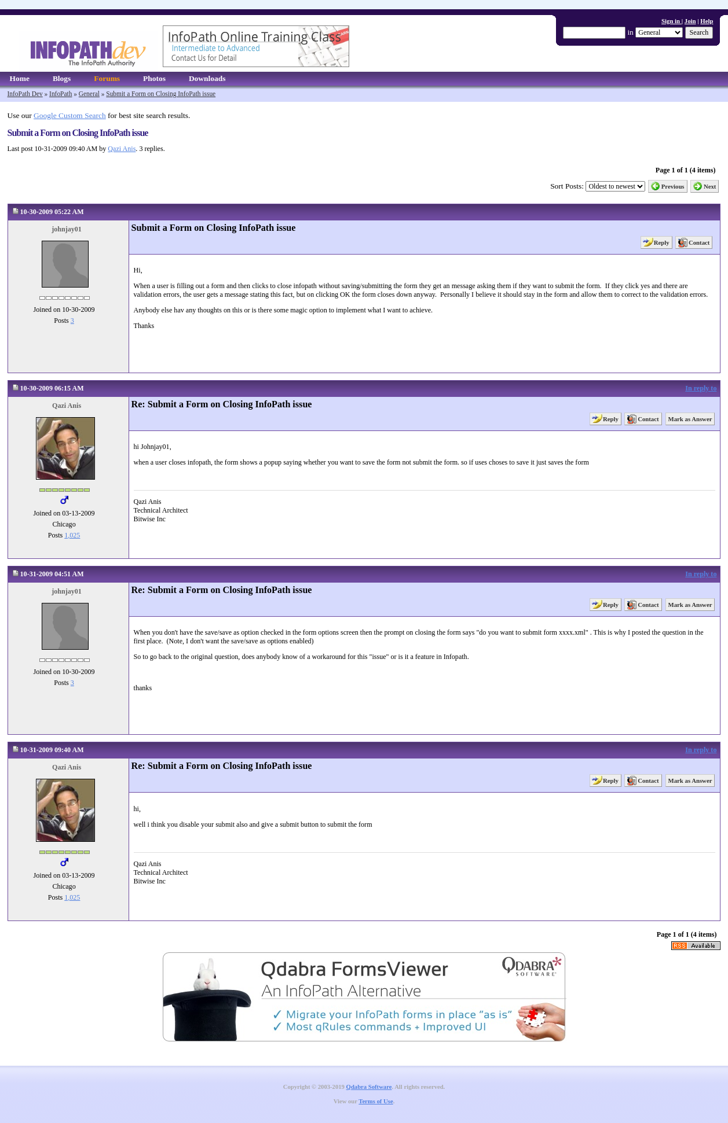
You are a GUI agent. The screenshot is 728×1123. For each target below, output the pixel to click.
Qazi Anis (122, 149)
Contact (699, 242)
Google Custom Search (70, 115)
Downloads (207, 78)
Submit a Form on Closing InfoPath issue (160, 93)
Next (710, 186)
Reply (662, 242)
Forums (107, 78)
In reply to (700, 388)
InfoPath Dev (25, 93)
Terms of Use (375, 1101)
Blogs (62, 78)
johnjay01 (67, 229)
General (89, 93)
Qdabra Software (369, 1087)
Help (706, 20)
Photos (154, 78)
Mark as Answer (690, 418)
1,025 (72, 535)
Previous (673, 186)
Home (20, 78)
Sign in (671, 20)
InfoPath (60, 93)
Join (690, 20)
